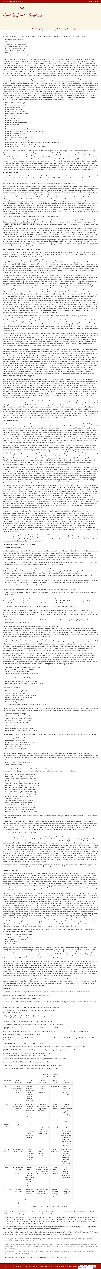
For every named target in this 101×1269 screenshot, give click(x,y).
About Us (59, 12)
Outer (85, 12)
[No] (99, 1266)
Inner (67, 12)
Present (76, 12)
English (82, 1268)
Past (93, 12)
